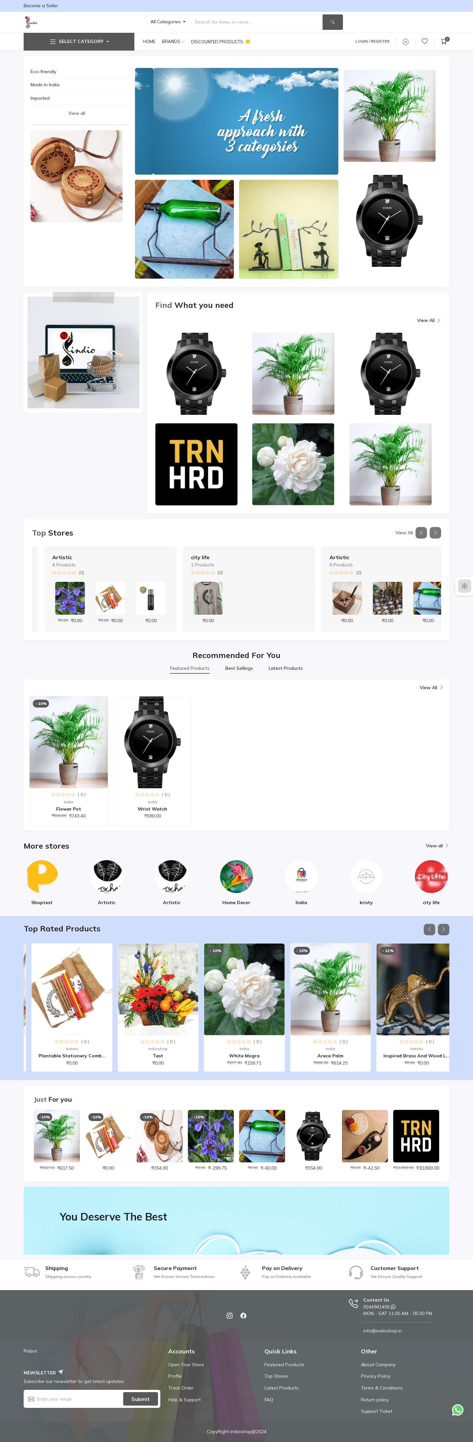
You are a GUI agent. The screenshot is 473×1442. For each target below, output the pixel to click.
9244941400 (376, 1307)
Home (149, 41)
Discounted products (220, 42)
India (46, 557)
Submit (140, 1399)
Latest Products (281, 1388)
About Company (378, 1365)
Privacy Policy (375, 1376)
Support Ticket (376, 1411)
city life (326, 557)
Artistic (188, 557)
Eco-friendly (43, 71)
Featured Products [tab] (190, 668)
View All (429, 320)
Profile (175, 1376)
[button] (421, 533)
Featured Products (284, 1365)
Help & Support (184, 1400)
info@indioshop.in (382, 1331)
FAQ (268, 1400)
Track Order (181, 1388)
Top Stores (276, 1376)
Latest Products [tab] (286, 668)
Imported (40, 98)
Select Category (76, 42)
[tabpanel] (236, 755)
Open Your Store (186, 1365)
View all (76, 113)
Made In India (45, 85)
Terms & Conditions (382, 1388)
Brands (171, 41)
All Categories (166, 22)
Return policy (375, 1400)
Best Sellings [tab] (239, 668)
